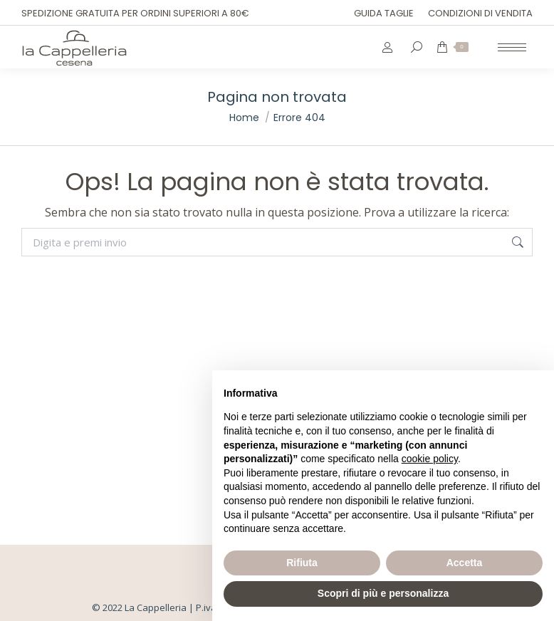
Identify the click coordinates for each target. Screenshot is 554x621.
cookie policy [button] (430, 458)
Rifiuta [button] (302, 562)
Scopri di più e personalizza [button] (383, 593)
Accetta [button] (464, 562)
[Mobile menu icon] (512, 47)
